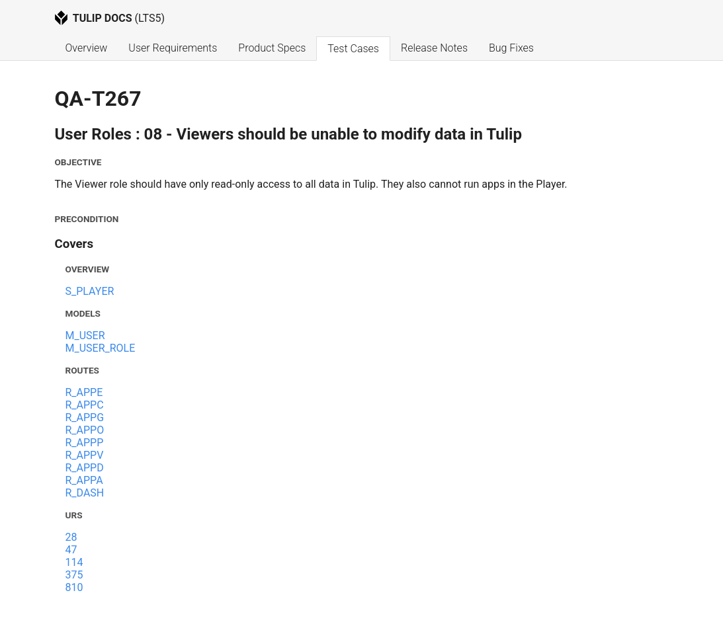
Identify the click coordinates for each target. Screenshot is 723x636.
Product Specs (272, 48)
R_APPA (84, 480)
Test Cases (353, 48)
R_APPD (84, 467)
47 (71, 549)
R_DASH (85, 493)
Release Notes (434, 48)
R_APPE (84, 392)
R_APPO (85, 430)
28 (71, 537)
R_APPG (85, 417)
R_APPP (84, 442)
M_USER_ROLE (100, 348)
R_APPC (84, 405)
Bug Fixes (511, 48)
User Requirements (172, 48)
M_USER (85, 335)
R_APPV (84, 455)
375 (74, 575)
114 (74, 562)
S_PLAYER (89, 291)
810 (74, 587)
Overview (86, 48)
